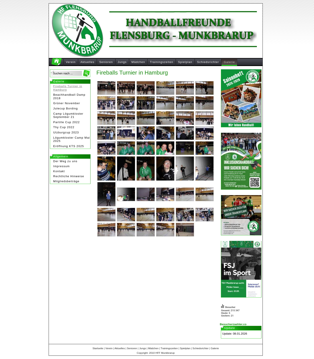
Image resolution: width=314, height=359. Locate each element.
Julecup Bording (65, 108)
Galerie (229, 62)
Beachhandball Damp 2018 (69, 96)
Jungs (122, 62)
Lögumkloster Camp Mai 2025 (71, 139)
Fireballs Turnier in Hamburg (67, 88)
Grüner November (66, 103)
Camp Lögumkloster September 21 (68, 115)
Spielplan (185, 62)
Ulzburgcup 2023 (66, 132)
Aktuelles (87, 62)
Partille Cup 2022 (66, 122)
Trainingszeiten (161, 62)
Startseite (97, 348)
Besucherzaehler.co (233, 324)
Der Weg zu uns (65, 161)
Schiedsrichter (208, 62)
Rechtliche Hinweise (68, 176)
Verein (71, 62)
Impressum (61, 166)
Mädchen (138, 62)
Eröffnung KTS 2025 (68, 146)
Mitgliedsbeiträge (66, 181)
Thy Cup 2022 (63, 127)
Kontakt (59, 171)
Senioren (106, 62)
